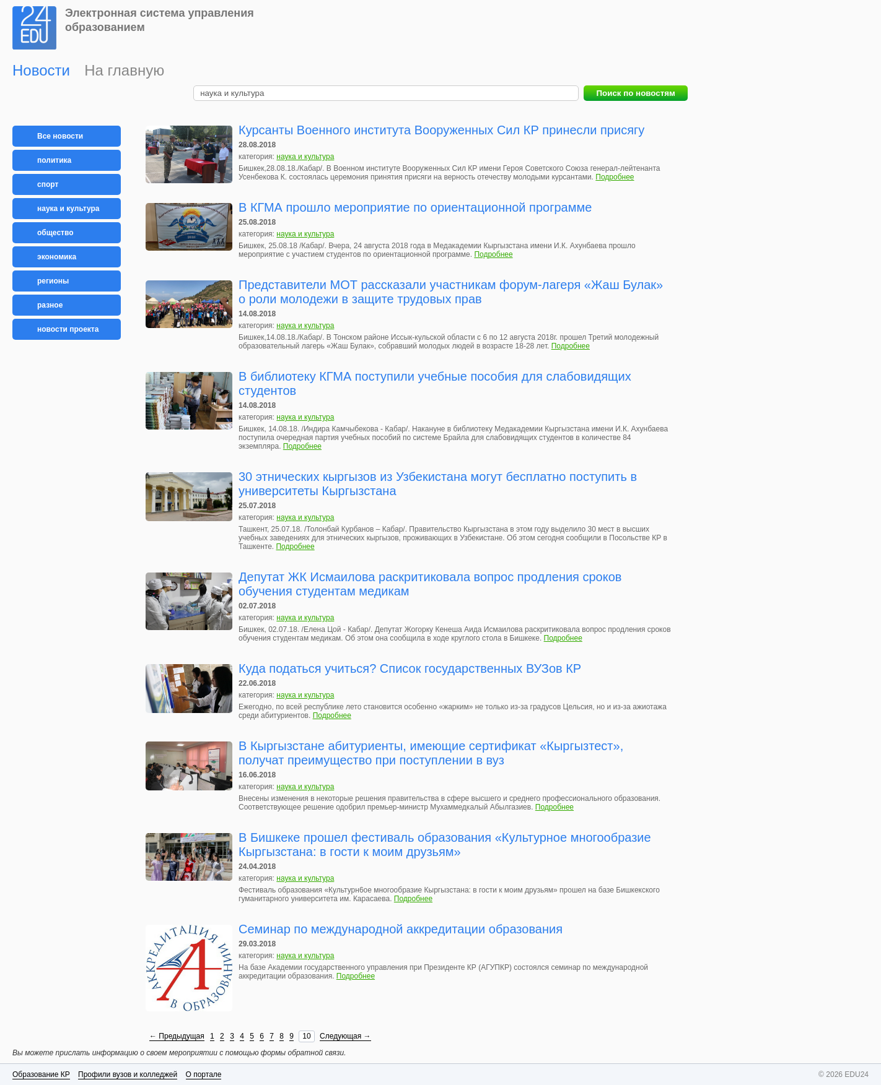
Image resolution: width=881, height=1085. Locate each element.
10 (306, 1036)
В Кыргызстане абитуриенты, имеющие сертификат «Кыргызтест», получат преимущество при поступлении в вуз (431, 753)
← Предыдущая (176, 1036)
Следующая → (345, 1036)
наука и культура (305, 156)
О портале (204, 1074)
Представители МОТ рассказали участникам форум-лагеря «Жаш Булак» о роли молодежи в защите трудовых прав (451, 292)
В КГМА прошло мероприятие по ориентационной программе (415, 207)
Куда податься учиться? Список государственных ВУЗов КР (410, 668)
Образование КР (41, 1074)
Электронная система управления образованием (159, 20)
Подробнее (614, 177)
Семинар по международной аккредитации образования (401, 929)
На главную (124, 70)
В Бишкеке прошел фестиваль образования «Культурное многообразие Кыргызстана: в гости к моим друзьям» (445, 844)
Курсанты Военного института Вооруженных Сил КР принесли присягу (441, 130)
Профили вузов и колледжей (127, 1074)
